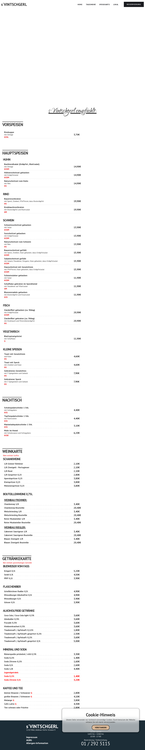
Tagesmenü (91, 4)
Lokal (115, 4)
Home (80, 4)
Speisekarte (104, 4)
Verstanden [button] (100, 727)
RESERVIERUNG (134, 4)
